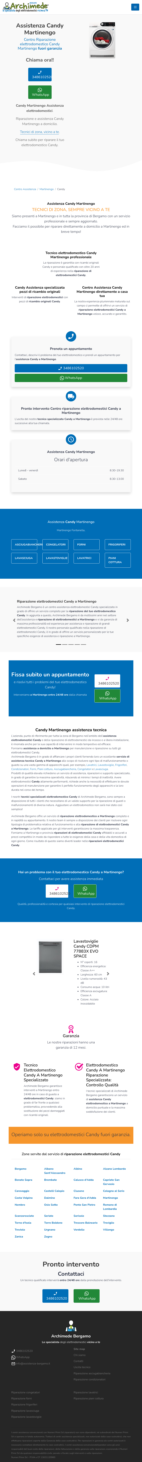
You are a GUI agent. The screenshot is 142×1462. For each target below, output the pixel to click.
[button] (14, 620)
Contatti (78, 1361)
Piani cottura (45, 769)
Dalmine (49, 1198)
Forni (33, 769)
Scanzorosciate (24, 1216)
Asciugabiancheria (65, 769)
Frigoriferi (121, 765)
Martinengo (47, 189)
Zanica (19, 1237)
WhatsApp (40, 92)
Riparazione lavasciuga (25, 1411)
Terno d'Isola (23, 1223)
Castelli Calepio (54, 1191)
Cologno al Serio (113, 1191)
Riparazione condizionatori (89, 1379)
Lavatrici (91, 765)
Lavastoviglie (106, 765)
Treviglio (108, 1223)
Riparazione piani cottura (89, 1398)
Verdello (79, 1230)
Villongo (108, 1230)
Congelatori (84, 769)
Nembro (20, 1205)
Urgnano (49, 1230)
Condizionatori (20, 769)
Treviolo (20, 1230)
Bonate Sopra (23, 1180)
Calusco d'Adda (84, 1180)
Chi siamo (80, 1355)
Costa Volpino (24, 1198)
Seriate (48, 1216)
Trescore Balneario (85, 1223)
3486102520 (41, 75)
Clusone (79, 1191)
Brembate (50, 1180)
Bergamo (20, 1169)
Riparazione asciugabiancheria (92, 1373)
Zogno (48, 1237)
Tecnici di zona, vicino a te (39, 132)
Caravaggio (22, 1191)
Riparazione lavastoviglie (26, 1417)
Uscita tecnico (82, 1367)
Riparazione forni (21, 1398)
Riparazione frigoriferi (24, 1404)
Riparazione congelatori (25, 1392)
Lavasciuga (101, 769)
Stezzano (109, 1216)
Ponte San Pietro (84, 1205)
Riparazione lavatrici (86, 1392)
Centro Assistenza (25, 189)
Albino (78, 1169)
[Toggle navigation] (135, 7)
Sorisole (79, 1216)
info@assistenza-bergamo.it (30, 1363)
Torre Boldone (53, 1223)
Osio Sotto (51, 1205)
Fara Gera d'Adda (85, 1198)
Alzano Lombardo (114, 1169)
